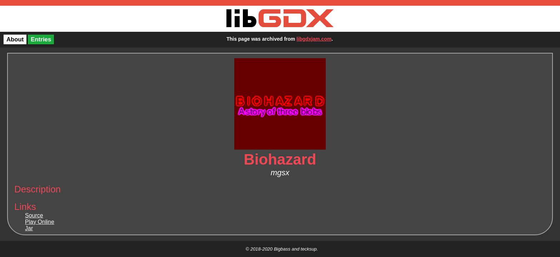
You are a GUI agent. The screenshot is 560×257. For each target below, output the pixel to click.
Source (34, 215)
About (15, 39)
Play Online (39, 222)
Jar (29, 228)
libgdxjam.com (313, 39)
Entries (41, 39)
